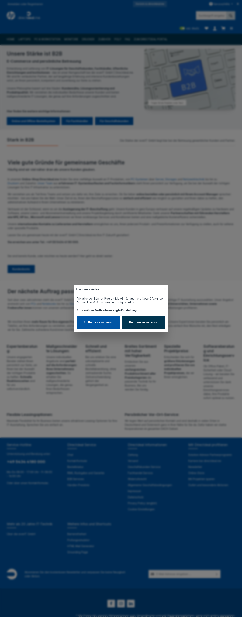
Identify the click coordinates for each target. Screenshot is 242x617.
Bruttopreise (98, 322)
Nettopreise (143, 322)
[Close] (165, 289)
